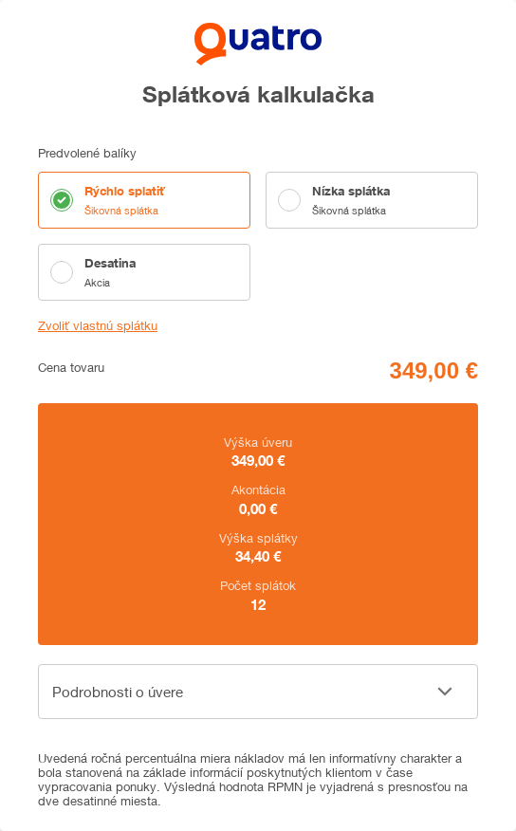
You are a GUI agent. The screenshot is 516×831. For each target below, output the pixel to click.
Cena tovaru (71, 367)
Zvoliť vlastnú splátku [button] (97, 326)
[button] (258, 691)
